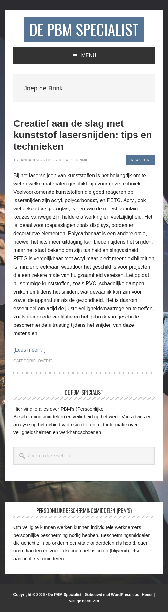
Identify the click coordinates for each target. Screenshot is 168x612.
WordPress (121, 594)
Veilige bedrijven (84, 601)
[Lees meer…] (29, 350)
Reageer (140, 160)
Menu (88, 55)
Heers (147, 594)
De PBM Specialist (84, 29)
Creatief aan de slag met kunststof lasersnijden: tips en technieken (82, 135)
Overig (45, 361)
